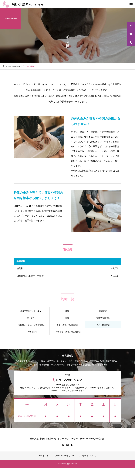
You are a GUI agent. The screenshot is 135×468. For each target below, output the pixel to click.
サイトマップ (44, 456)
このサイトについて (87, 456)
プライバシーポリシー (64, 456)
